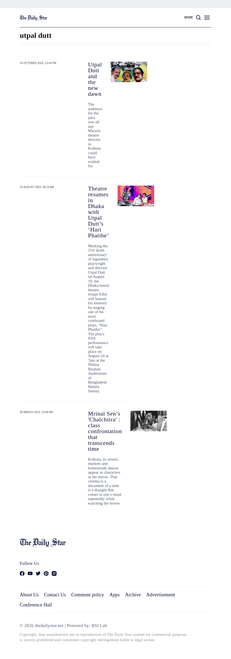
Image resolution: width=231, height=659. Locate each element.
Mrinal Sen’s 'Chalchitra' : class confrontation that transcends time (105, 431)
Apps (114, 594)
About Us (29, 594)
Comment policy (87, 594)
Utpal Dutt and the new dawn (95, 79)
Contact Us (55, 594)
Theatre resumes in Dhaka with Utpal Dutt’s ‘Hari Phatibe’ (98, 212)
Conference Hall (36, 605)
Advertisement (160, 594)
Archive (133, 594)
